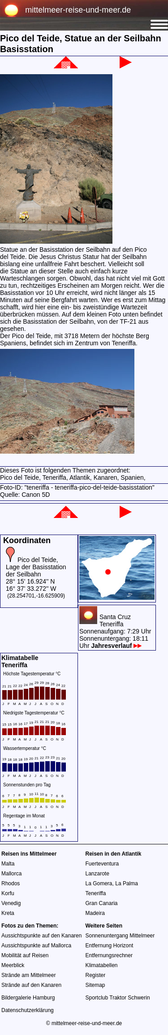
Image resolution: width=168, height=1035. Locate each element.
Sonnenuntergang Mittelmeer (120, 935)
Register (96, 975)
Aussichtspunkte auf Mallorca (36, 945)
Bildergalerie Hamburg (28, 998)
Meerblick (12, 965)
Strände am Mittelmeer (28, 975)
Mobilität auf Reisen (24, 955)
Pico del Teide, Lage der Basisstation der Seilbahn (36, 567)
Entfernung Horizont (110, 945)
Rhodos (10, 883)
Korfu (7, 893)
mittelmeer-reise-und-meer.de (78, 9)
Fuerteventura (102, 864)
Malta (7, 864)
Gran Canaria (102, 903)
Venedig (11, 903)
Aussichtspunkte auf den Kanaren (41, 935)
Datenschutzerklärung (27, 1010)
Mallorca (11, 873)
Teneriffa (96, 893)
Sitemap (95, 985)
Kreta (7, 913)
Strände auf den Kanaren (31, 985)
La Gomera (99, 883)
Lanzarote (97, 873)
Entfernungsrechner (109, 955)
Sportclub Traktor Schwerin (118, 998)
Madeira (95, 913)
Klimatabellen (102, 965)
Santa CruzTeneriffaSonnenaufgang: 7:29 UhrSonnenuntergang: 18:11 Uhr (115, 631)
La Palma (126, 883)
